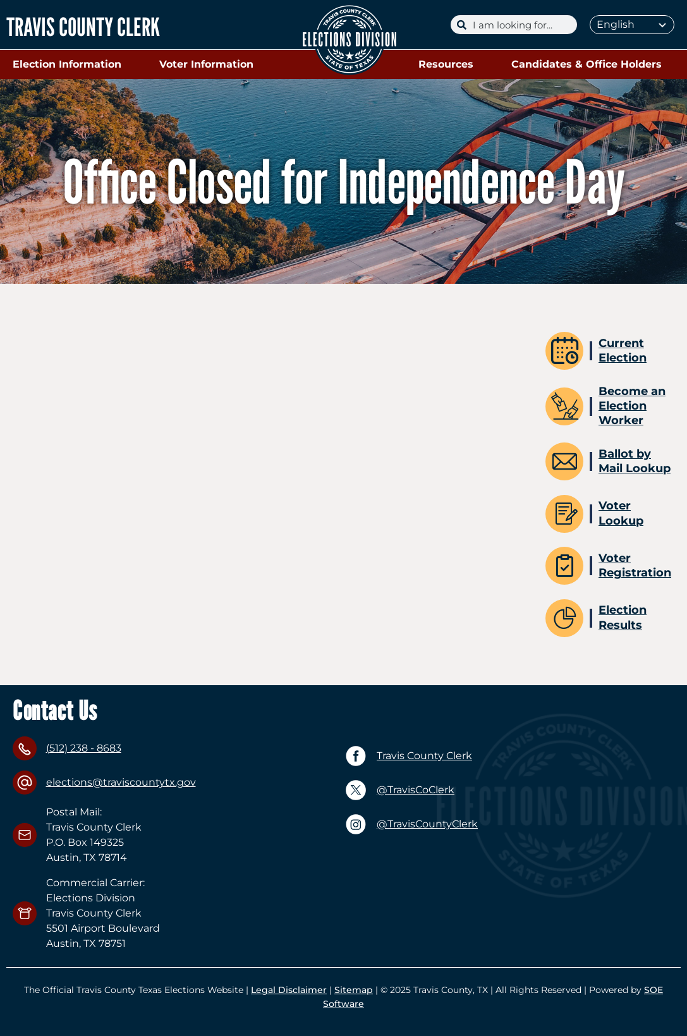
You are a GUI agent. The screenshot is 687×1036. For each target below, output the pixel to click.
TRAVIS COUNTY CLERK (83, 26)
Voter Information (209, 64)
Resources (449, 64)
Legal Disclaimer (289, 990)
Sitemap (353, 990)
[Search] (521, 24)
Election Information (70, 64)
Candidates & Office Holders (589, 64)
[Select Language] (632, 24)
